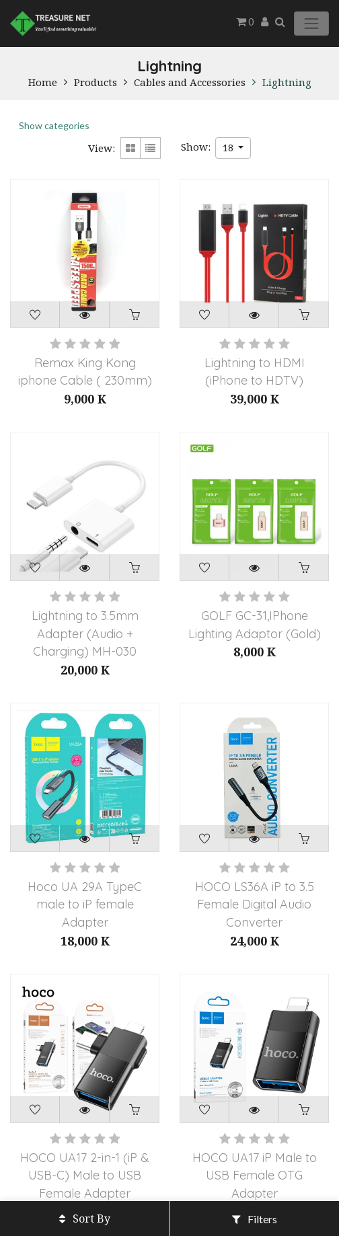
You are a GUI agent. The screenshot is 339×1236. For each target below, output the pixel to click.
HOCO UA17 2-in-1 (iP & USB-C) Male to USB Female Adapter (84, 1175)
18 (229, 147)
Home (42, 82)
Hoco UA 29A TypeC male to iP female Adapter (85, 904)
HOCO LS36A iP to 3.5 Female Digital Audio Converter (254, 904)
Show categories (54, 125)
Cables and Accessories (190, 82)
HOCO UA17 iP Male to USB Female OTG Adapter (254, 1175)
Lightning (286, 82)
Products (95, 82)
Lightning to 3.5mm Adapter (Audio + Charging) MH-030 (85, 633)
